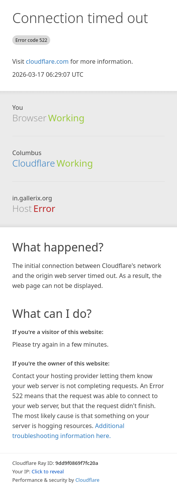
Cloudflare (33, 163)
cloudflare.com (47, 61)
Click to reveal (48, 471)
